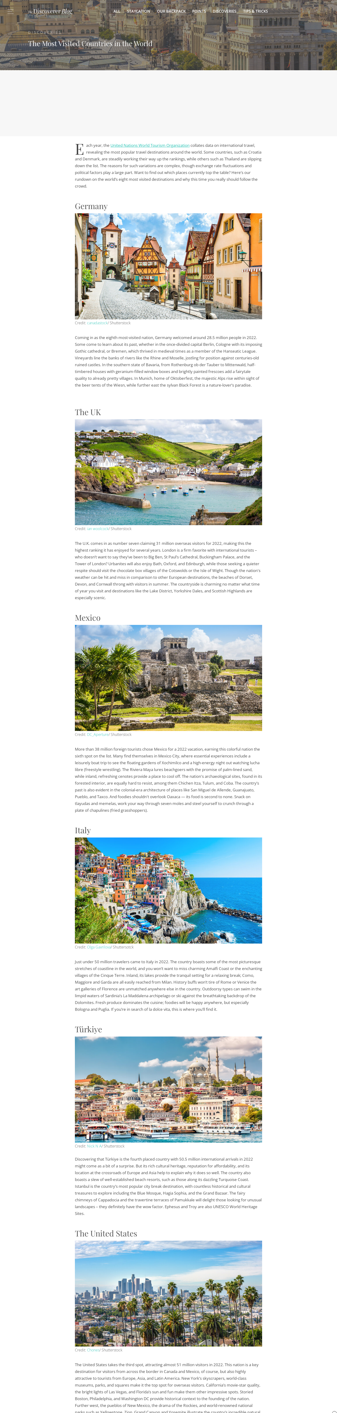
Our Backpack (171, 11)
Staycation (138, 11)
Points (199, 11)
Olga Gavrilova (99, 947)
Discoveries (224, 11)
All (117, 11)
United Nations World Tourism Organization (150, 145)
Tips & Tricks (255, 11)
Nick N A (94, 1146)
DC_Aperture (98, 734)
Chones (93, 1350)
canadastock (97, 322)
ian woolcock (98, 528)
